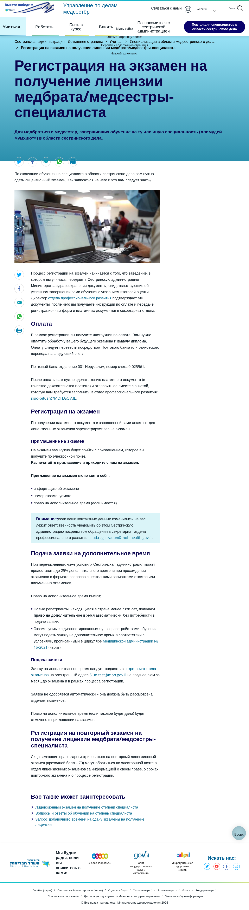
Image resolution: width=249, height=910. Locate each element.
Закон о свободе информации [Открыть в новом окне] (187, 896)
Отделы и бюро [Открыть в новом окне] (118, 890)
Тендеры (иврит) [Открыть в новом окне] (210, 890)
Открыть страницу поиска (124, 36)
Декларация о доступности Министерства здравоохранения (121, 896)
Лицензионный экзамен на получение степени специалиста (86, 807)
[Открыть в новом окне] (121, 537)
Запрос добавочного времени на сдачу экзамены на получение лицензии (89, 822)
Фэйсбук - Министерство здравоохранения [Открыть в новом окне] (226, 866)
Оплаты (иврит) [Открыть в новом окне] (144, 890)
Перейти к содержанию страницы (124, 45)
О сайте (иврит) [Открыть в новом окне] (38, 890)
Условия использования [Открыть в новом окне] (60, 896)
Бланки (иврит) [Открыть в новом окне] (170, 890)
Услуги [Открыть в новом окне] (189, 890)
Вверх (239, 835)
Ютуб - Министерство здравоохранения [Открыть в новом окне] (215, 866)
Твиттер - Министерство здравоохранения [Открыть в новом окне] (205, 866)
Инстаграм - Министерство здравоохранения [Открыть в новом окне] (236, 866)
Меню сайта (124, 28)
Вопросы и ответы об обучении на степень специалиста (83, 813)
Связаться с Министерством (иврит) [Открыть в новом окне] (78, 890)
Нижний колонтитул (124, 53)
